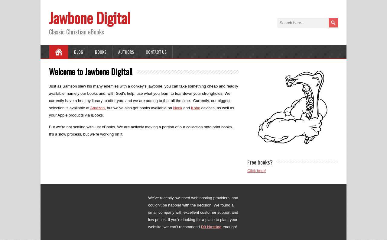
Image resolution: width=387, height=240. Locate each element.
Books (100, 52)
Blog (78, 52)
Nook (177, 108)
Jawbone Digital (89, 17)
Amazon (97, 108)
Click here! (256, 170)
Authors (126, 52)
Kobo (195, 108)
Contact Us (156, 52)
